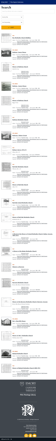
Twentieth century (24, 41)
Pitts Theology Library (31, 425)
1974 (36, 240)
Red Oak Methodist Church (20, 168)
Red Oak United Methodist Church (22, 204)
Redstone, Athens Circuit (19, 136)
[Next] (11, 439)
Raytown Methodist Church (20, 284)
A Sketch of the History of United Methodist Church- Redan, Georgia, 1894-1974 (32, 235)
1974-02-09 (37, 155)
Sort (12, 27)
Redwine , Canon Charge (19, 87)
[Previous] (2, 439)
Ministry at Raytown (18, 268)
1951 (36, 372)
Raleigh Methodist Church (20, 355)
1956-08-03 (38, 290)
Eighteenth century (25, 72)
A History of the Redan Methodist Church (24, 252)
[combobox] (12, 17)
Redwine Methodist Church (20, 121)
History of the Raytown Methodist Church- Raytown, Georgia (30, 303)
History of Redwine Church (20, 68)
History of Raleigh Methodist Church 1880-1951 (26, 369)
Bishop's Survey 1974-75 (19, 151)
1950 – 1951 (37, 55)
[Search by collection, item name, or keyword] (22, 11)
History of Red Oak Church (20, 186)
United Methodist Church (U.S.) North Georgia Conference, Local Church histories (32, 43)
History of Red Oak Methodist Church (23, 218)
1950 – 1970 (37, 41)
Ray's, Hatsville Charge (19, 322)
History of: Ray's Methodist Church (22, 337)
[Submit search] (52, 11)
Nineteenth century (25, 73)
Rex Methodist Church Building (21, 39)
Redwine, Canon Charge (19, 53)
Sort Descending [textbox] (6, 22)
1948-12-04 (38, 191)
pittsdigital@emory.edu (30, 431)
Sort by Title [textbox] (5, 17)
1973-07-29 (38, 75)
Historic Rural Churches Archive (23, 42)
